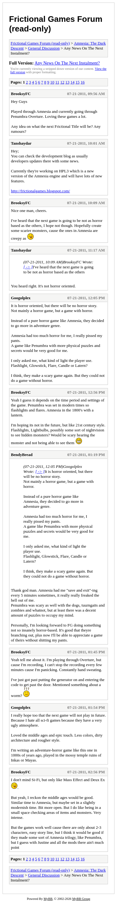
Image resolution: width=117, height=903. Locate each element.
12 (62, 82)
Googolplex (21, 297)
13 (67, 82)
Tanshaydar (21, 143)
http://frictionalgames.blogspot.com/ (40, 191)
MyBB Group (81, 899)
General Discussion (44, 48)
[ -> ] (28, 267)
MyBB (48, 899)
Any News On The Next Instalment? (67, 62)
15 (78, 82)
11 (57, 82)
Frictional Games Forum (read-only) (40, 43)
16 (82, 82)
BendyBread (21, 454)
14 (73, 82)
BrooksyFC (21, 93)
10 (52, 82)
